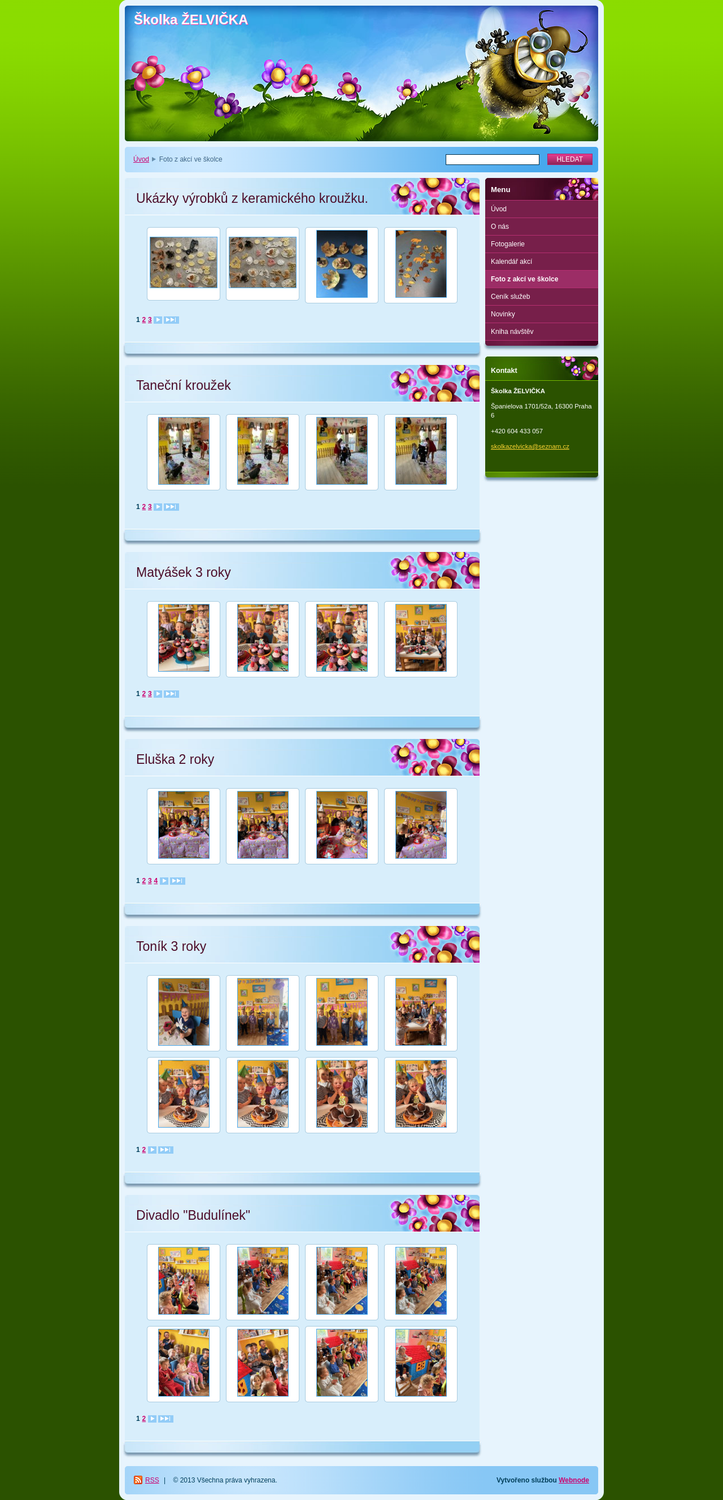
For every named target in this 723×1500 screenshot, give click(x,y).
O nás (500, 227)
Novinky (503, 314)
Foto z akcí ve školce (524, 279)
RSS (152, 1480)
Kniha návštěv (512, 332)
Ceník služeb (510, 297)
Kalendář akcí (511, 262)
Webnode (574, 1480)
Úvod (141, 159)
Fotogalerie (508, 244)
